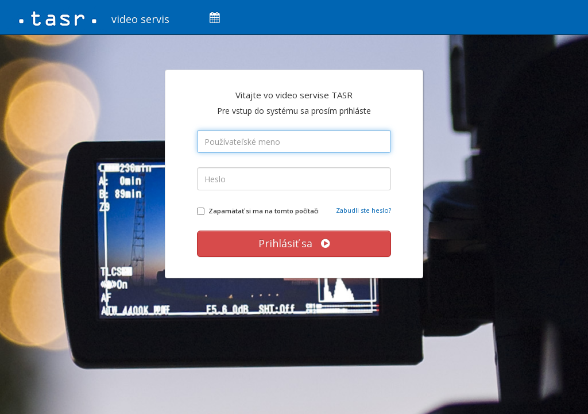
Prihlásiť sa (294, 243)
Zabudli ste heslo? (363, 210)
